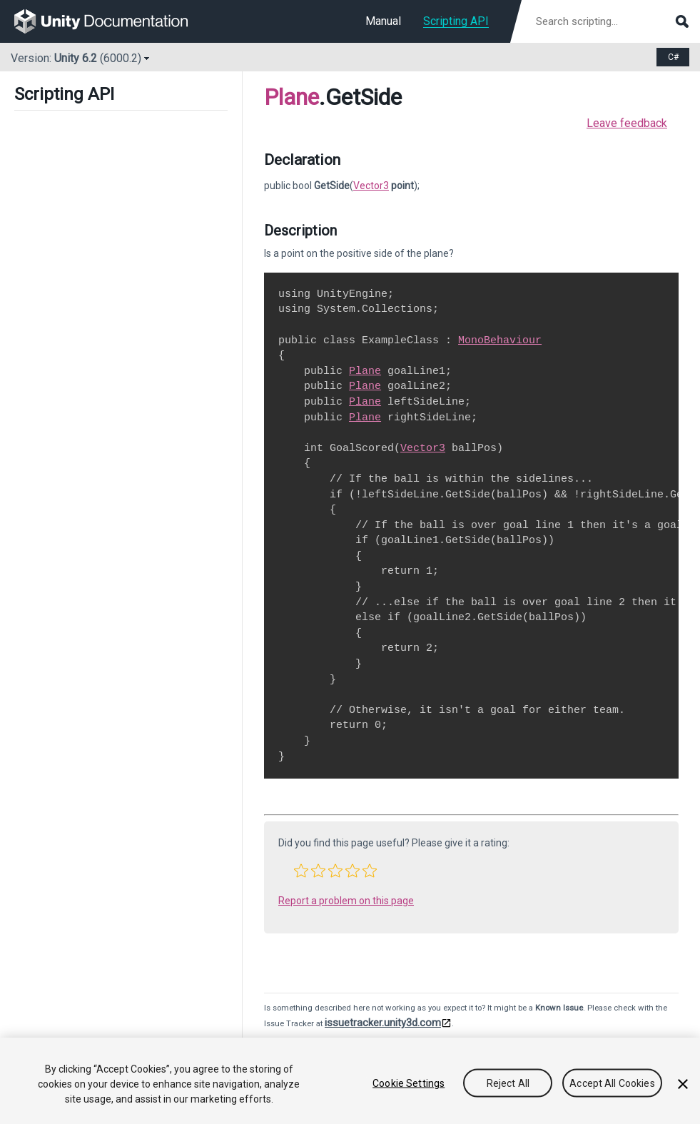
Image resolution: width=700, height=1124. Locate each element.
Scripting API (456, 21)
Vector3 (371, 185)
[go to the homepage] (111, 21)
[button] (301, 870)
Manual (383, 21)
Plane (291, 97)
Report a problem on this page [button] (346, 900)
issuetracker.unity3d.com (383, 1022)
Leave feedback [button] (627, 123)
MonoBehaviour (500, 340)
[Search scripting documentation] (611, 21)
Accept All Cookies (612, 1082)
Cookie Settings (408, 1082)
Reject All (508, 1082)
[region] (350, 1081)
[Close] (682, 1084)
